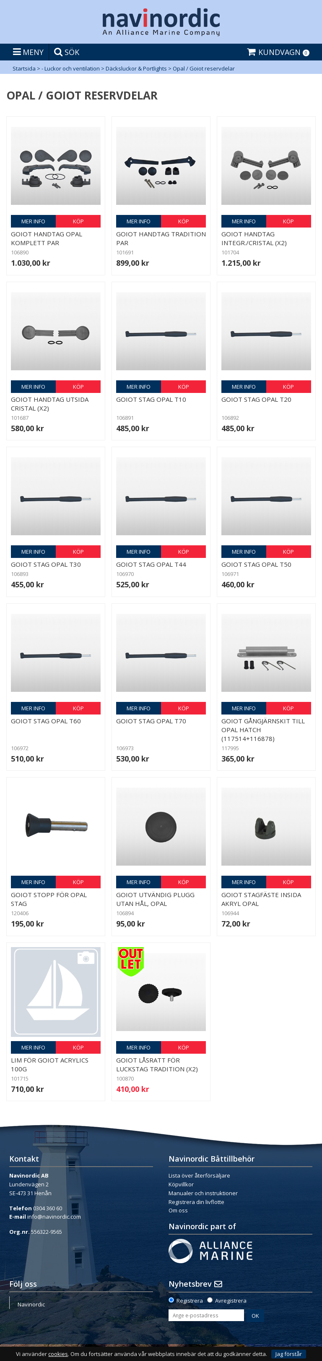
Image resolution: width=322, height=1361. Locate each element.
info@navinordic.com (54, 1216)
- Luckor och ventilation (71, 68)
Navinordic (31, 1304)
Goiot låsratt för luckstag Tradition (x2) (157, 1064)
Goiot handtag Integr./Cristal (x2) (254, 238)
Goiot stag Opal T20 (256, 399)
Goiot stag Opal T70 (151, 721)
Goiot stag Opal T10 (151, 399)
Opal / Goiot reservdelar (204, 68)
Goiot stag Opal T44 (151, 564)
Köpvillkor (181, 1184)
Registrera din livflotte (196, 1202)
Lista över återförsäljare (199, 1175)
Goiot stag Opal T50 (256, 564)
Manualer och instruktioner (203, 1193)
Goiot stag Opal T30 (46, 564)
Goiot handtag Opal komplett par (46, 238)
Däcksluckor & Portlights (136, 68)
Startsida (24, 68)
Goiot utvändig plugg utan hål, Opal (155, 899)
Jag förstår (288, 1354)
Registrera (190, 1300)
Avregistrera (231, 1300)
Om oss (178, 1210)
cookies (58, 1354)
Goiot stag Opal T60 (46, 721)
